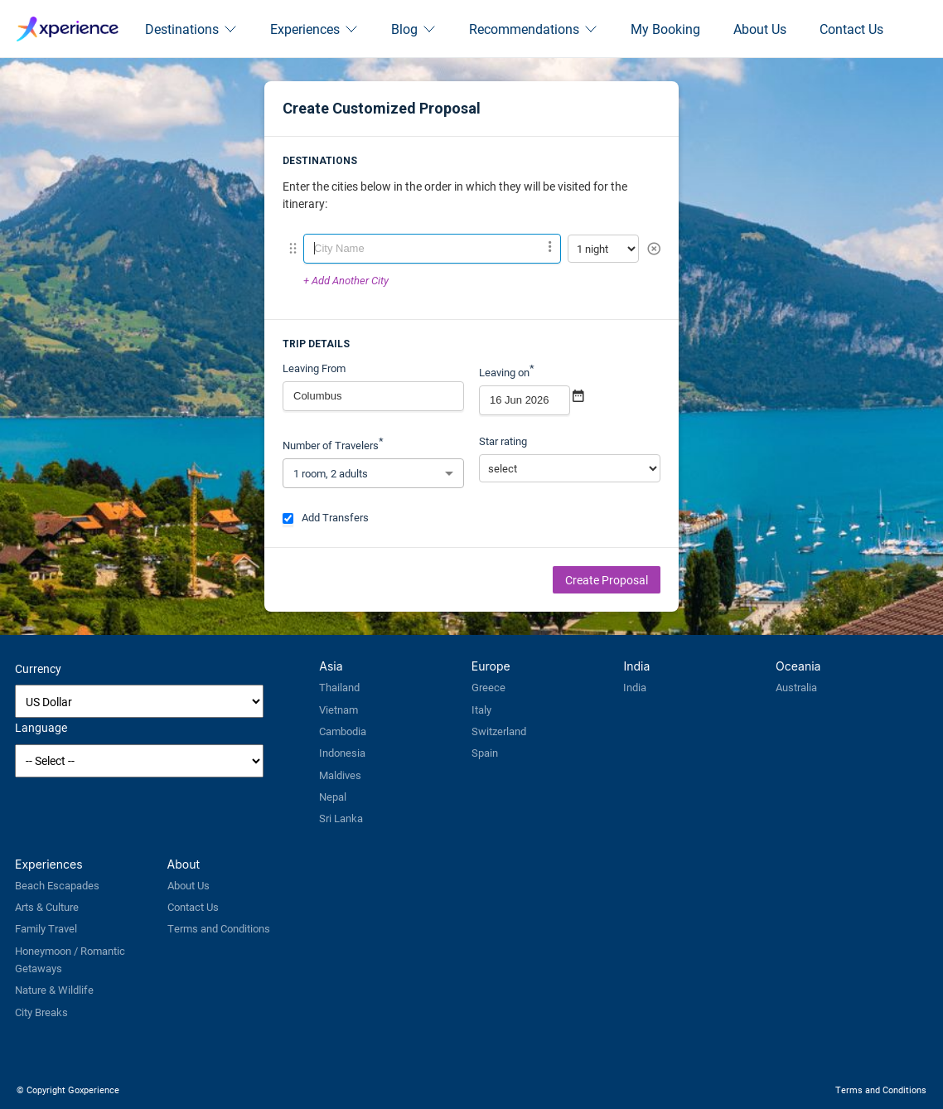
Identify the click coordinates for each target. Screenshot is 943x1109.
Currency (38, 668)
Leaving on (506, 370)
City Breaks (41, 1012)
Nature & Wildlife (54, 989)
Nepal (332, 796)
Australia (796, 687)
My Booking (665, 28)
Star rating (503, 440)
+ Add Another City (346, 280)
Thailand (339, 687)
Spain (485, 752)
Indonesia (342, 752)
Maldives (340, 775)
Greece (488, 687)
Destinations (191, 28)
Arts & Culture (47, 906)
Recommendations (533, 28)
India (634, 687)
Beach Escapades (57, 885)
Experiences (314, 28)
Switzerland (499, 731)
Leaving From (314, 368)
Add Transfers (326, 517)
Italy (481, 709)
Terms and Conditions (218, 928)
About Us (759, 28)
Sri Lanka (341, 818)
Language (41, 727)
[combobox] (432, 249)
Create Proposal (606, 580)
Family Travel (46, 928)
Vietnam (338, 709)
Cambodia (342, 731)
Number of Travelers (333, 443)
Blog (413, 28)
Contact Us (851, 28)
